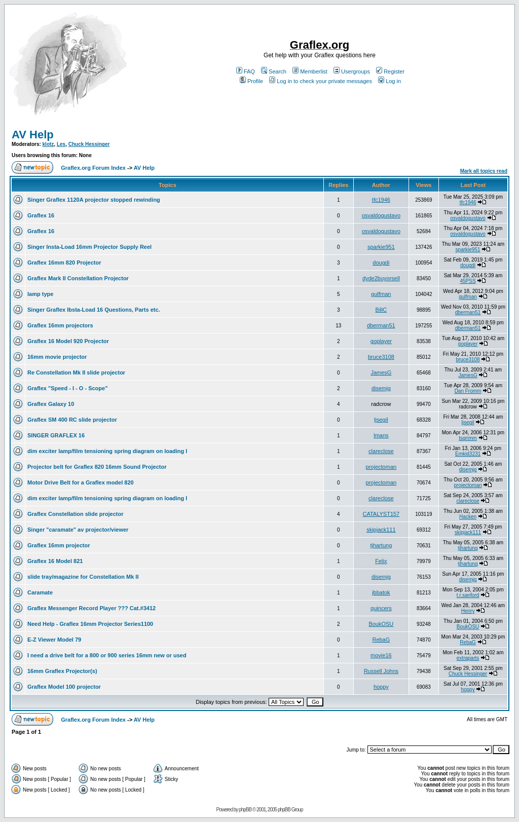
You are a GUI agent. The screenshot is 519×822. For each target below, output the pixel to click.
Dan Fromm (468, 391)
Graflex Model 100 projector (64, 687)
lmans (381, 435)
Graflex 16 (40, 215)
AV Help (33, 134)
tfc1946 (381, 200)
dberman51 (468, 312)
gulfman (381, 294)
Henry (468, 611)
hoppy (381, 687)
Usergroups (351, 71)
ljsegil (381, 420)
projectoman (381, 467)
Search (273, 71)
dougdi (381, 262)
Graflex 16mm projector (58, 545)
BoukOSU (380, 624)
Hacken (467, 516)
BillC (381, 310)
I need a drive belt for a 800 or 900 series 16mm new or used (107, 655)
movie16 (381, 655)
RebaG (381, 640)
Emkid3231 (467, 454)
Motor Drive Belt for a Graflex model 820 (80, 482)
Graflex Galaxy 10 (50, 404)
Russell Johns (381, 671)
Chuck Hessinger (89, 144)
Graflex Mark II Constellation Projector (78, 278)
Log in (389, 81)
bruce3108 (381, 357)
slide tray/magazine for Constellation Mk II (82, 577)
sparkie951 (381, 247)
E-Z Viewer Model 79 (54, 640)
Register (390, 71)
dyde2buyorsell (381, 278)
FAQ (245, 71)
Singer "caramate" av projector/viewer (77, 530)
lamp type (40, 294)
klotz (48, 144)
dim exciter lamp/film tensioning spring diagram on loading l (107, 451)
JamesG (380, 372)
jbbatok (381, 592)
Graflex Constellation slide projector (75, 514)
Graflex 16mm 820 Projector (64, 262)
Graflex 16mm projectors (60, 325)
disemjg (381, 388)
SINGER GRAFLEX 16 (56, 435)
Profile (251, 81)
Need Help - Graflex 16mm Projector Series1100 (90, 624)
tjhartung (381, 545)
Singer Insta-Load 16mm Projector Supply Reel (89, 247)
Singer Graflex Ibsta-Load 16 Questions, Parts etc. (93, 310)
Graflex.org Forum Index (93, 168)
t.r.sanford (468, 595)
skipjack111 (380, 530)
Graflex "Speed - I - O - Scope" (67, 388)
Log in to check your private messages (320, 81)
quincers (381, 608)
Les (61, 144)
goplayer (381, 341)
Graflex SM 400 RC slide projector (72, 420)
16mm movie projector (57, 357)
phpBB (245, 809)
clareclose (381, 451)
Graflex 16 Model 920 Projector (68, 341)
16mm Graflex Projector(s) (62, 671)
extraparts (468, 658)
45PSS (467, 281)
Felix (381, 561)
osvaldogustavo (381, 215)
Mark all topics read (483, 171)
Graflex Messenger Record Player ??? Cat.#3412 (91, 608)
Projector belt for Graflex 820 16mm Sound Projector (96, 467)
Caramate (40, 592)
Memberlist (309, 71)
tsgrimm (468, 438)
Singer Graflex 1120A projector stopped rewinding (93, 200)
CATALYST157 (380, 514)
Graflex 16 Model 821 (55, 561)
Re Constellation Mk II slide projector (76, 372)
